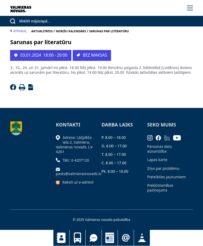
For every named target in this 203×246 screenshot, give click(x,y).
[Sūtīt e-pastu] (59, 168)
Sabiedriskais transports (77, 238)
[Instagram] (151, 137)
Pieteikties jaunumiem (126, 238)
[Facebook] (14, 88)
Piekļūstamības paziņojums (160, 188)
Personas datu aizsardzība (159, 149)
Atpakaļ (18, 31)
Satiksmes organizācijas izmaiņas (142, 238)
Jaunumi (110, 238)
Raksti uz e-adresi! (78, 182)
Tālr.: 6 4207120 (76, 160)
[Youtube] (178, 137)
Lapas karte (157, 159)
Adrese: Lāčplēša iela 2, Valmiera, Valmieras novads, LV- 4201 (74, 144)
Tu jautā (94, 238)
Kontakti (61, 238)
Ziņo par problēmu (163, 168)
